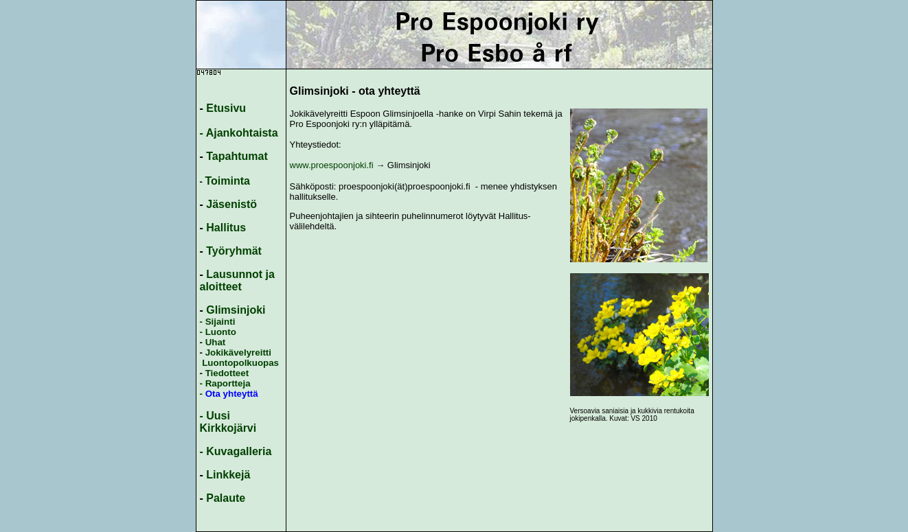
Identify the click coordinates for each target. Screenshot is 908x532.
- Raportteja (225, 383)
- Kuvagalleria (236, 451)
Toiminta (227, 181)
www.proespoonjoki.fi (332, 165)
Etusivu (226, 108)
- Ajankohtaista (239, 133)
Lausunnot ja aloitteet (237, 280)
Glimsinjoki (235, 310)
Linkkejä (228, 475)
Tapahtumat (236, 156)
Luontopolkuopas (240, 363)
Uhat (215, 342)
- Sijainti (218, 321)
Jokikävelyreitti (237, 352)
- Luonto (218, 332)
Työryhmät (234, 251)
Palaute (225, 498)
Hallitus (226, 227)
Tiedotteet (227, 373)
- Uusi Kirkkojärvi (228, 422)
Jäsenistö (231, 204)
